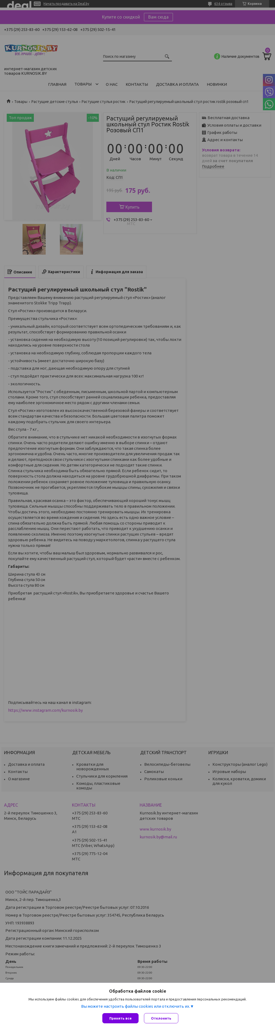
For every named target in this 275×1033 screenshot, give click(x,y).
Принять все (120, 1018)
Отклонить (161, 1018)
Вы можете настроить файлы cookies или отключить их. (135, 1006)
